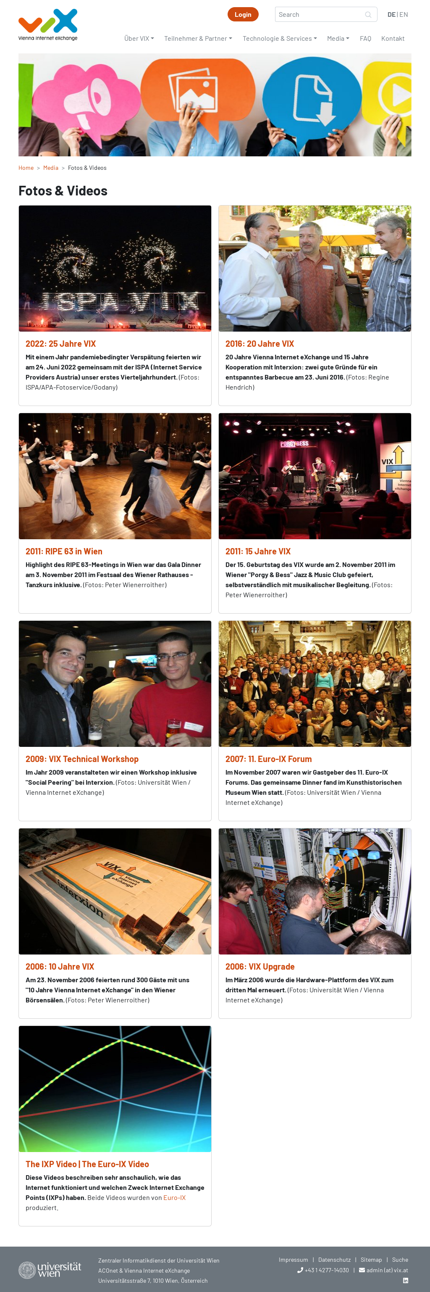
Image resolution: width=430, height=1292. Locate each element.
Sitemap (371, 1259)
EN (403, 14)
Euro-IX (174, 1197)
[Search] (317, 14)
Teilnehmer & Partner (195, 38)
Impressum (293, 1259)
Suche (400, 1259)
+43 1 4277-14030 (327, 1270)
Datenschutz (334, 1259)
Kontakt (393, 38)
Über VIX (136, 38)
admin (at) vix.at (387, 1270)
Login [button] (243, 14)
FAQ (365, 38)
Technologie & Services (277, 38)
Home (26, 167)
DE (392, 14)
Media (335, 38)
